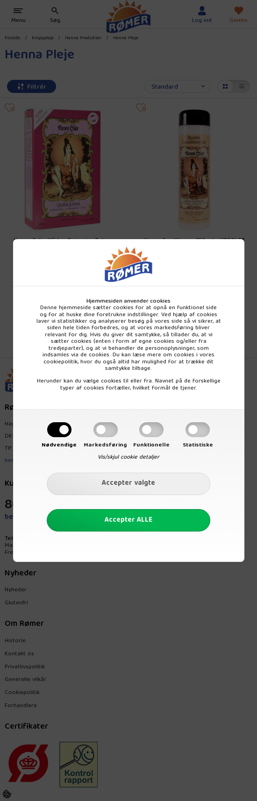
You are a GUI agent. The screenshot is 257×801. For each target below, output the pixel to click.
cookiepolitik (60, 362)
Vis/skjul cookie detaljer (128, 457)
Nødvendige (59, 445)
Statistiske (198, 445)
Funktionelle (151, 445)
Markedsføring (105, 445)
